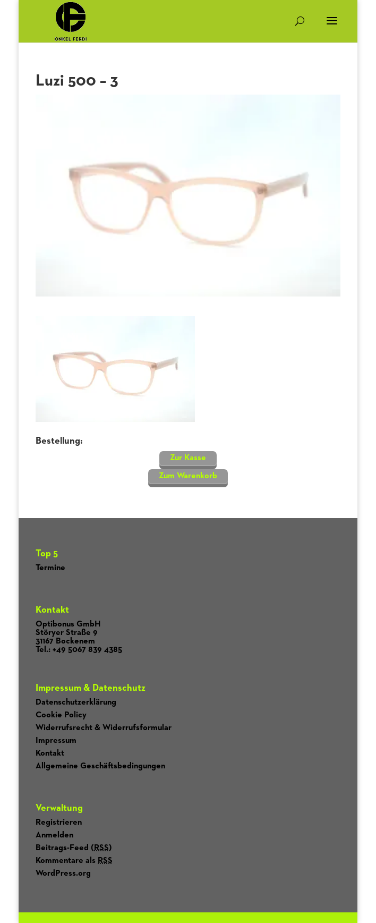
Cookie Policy (61, 715)
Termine (50, 568)
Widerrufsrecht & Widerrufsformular (104, 728)
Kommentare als (74, 861)
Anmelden (54, 835)
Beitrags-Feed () (74, 848)
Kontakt (50, 753)
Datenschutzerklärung (76, 702)
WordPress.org (63, 873)
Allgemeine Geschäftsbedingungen (100, 766)
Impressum (56, 740)
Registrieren (59, 822)
